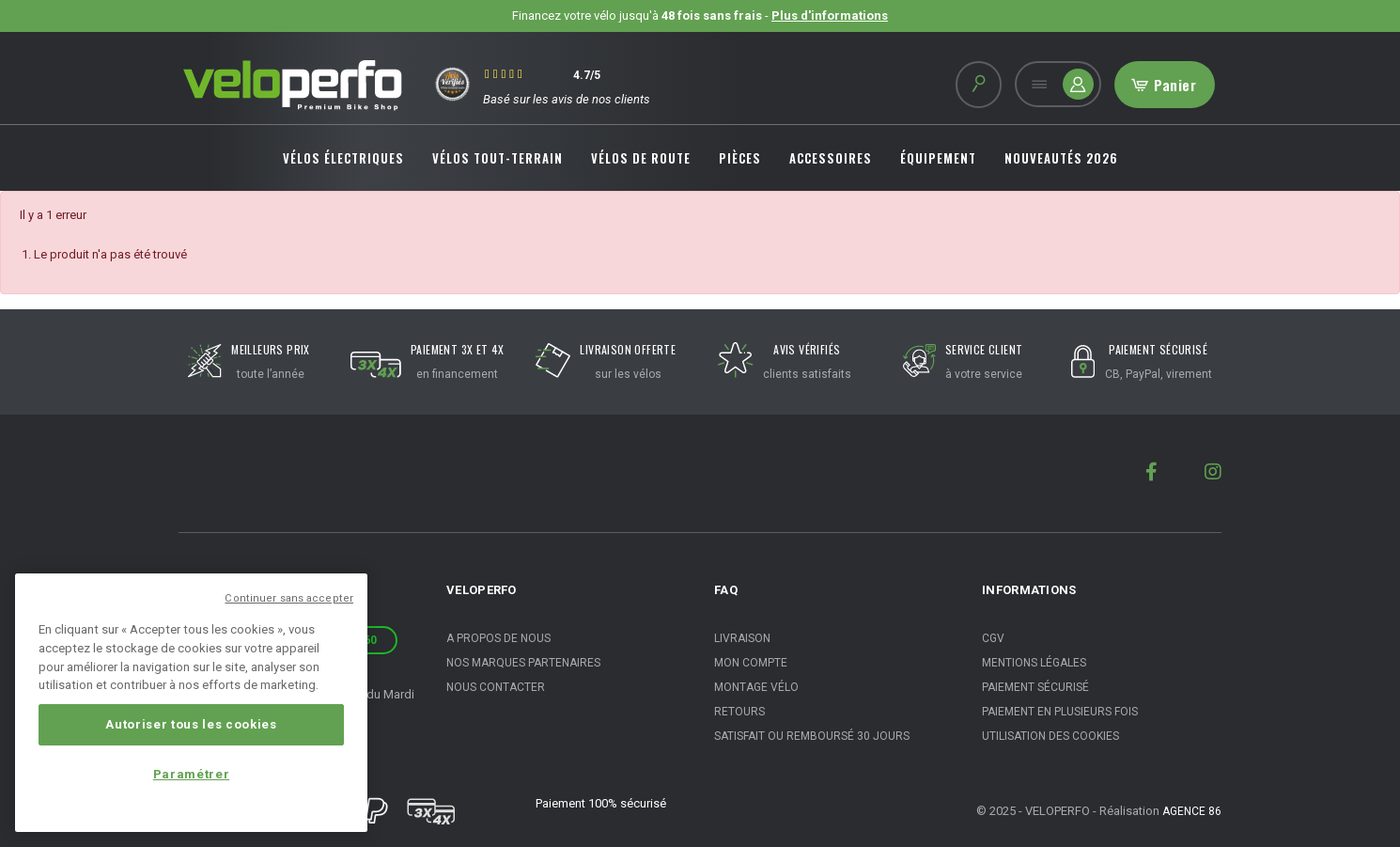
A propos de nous (498, 638)
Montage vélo (756, 687)
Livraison (742, 638)
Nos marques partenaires (523, 662)
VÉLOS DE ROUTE (641, 158)
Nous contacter (495, 687)
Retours (739, 711)
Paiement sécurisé (1035, 687)
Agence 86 (1191, 811)
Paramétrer (191, 774)
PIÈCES (740, 158)
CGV (993, 638)
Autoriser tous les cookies (190, 724)
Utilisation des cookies (1050, 736)
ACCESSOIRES (830, 158)
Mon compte (750, 662)
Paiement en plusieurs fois (1060, 711)
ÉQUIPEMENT (938, 158)
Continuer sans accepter (289, 598)
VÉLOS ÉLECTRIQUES (343, 158)
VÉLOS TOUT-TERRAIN (497, 158)
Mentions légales (1034, 662)
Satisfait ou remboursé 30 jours (812, 736)
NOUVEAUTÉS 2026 (1061, 158)
